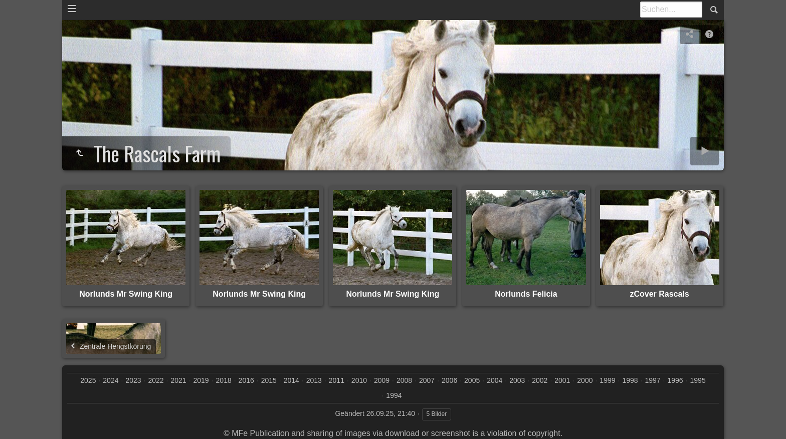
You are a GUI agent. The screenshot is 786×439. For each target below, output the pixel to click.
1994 (394, 395)
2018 (224, 380)
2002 (539, 380)
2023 (133, 380)
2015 (269, 380)
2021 (178, 380)
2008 (404, 380)
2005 (472, 380)
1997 (652, 380)
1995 (698, 380)
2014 (291, 380)
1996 (675, 380)
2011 (336, 380)
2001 (562, 380)
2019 (201, 380)
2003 (517, 380)
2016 (246, 380)
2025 (88, 380)
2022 (155, 380)
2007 (427, 380)
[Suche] (671, 10)
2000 (585, 380)
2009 (381, 380)
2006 (449, 380)
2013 (314, 380)
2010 (359, 380)
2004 (494, 380)
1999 (607, 380)
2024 (110, 380)
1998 (630, 380)
